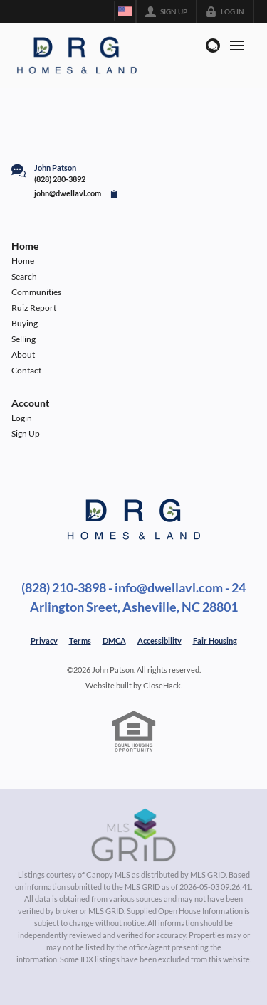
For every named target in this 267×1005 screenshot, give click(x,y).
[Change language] (125, 11)
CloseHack (162, 685)
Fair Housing (215, 640)
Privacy (44, 640)
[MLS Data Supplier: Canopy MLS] (133, 836)
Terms (80, 640)
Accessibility (159, 640)
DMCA (114, 640)
